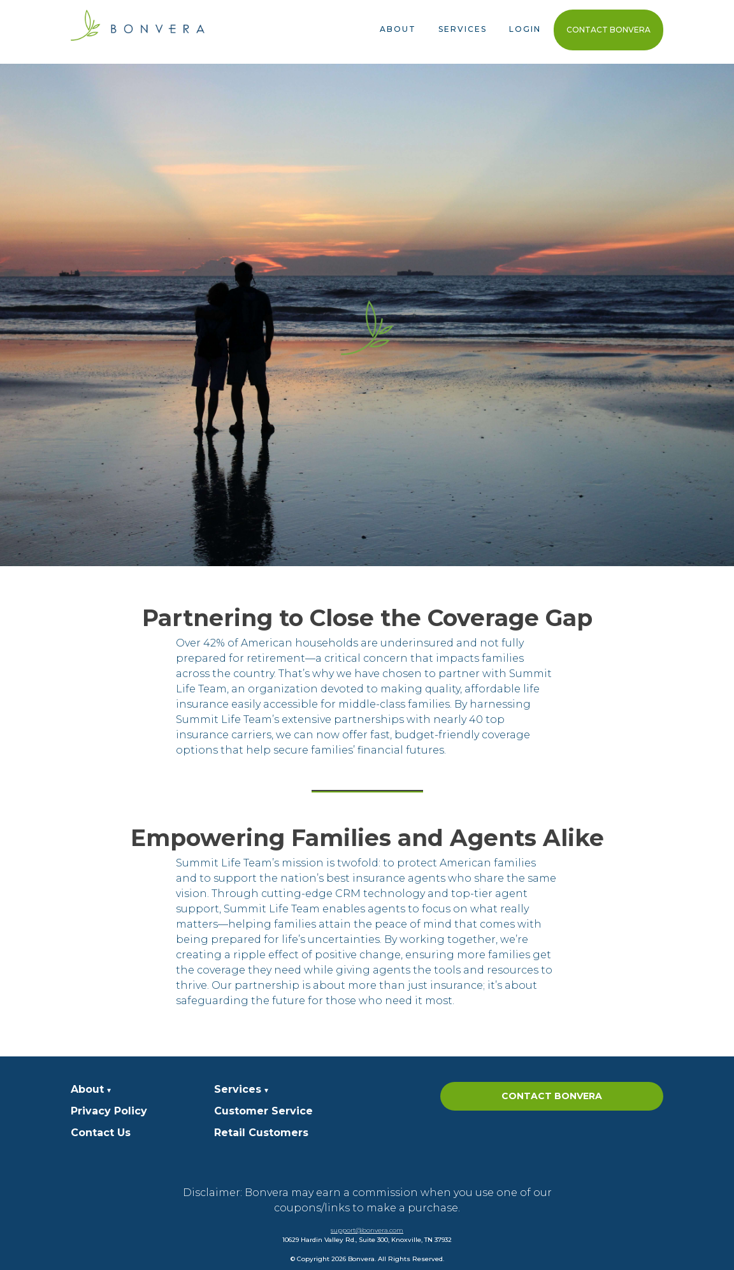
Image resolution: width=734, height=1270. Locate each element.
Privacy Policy (109, 1111)
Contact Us (101, 1133)
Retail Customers (261, 1133)
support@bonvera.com (367, 1230)
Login (525, 29)
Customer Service (263, 1111)
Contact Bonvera (608, 29)
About (398, 29)
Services (462, 29)
